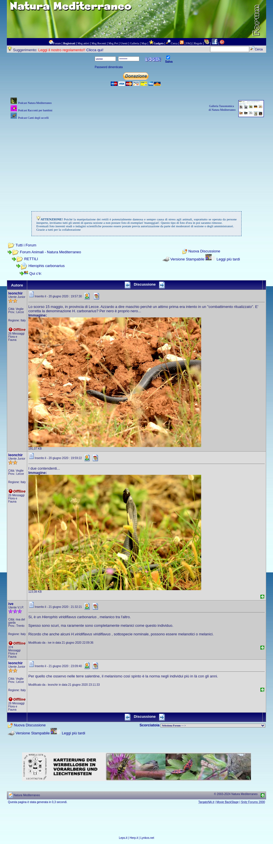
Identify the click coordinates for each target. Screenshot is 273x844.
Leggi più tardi (228, 259)
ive (10, 604)
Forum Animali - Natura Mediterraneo (50, 252)
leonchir (15, 293)
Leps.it (123, 837)
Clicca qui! (94, 50)
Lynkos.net (147, 837)
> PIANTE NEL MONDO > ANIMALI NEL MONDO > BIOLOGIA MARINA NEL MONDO (213, 726)
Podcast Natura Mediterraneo (35, 102)
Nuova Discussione (204, 251)
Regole (198, 43)
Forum (57, 43)
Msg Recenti (99, 43)
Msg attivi (83, 43)
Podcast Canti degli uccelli (33, 117)
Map (144, 43)
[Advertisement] (136, 161)
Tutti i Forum (25, 245)
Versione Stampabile (187, 259)
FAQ (189, 43)
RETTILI (31, 259)
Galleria (134, 43)
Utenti (124, 43)
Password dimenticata (109, 67)
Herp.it (134, 837)
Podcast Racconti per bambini (35, 110)
